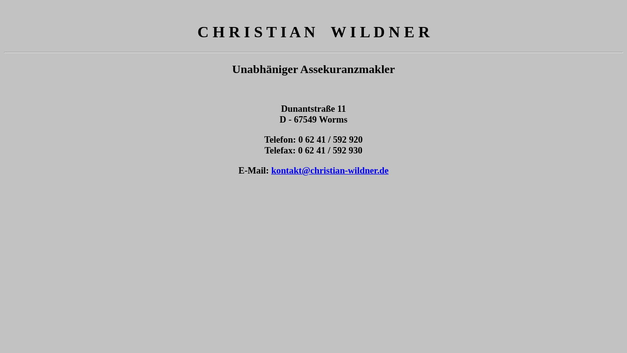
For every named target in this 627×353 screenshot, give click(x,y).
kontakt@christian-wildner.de (330, 170)
